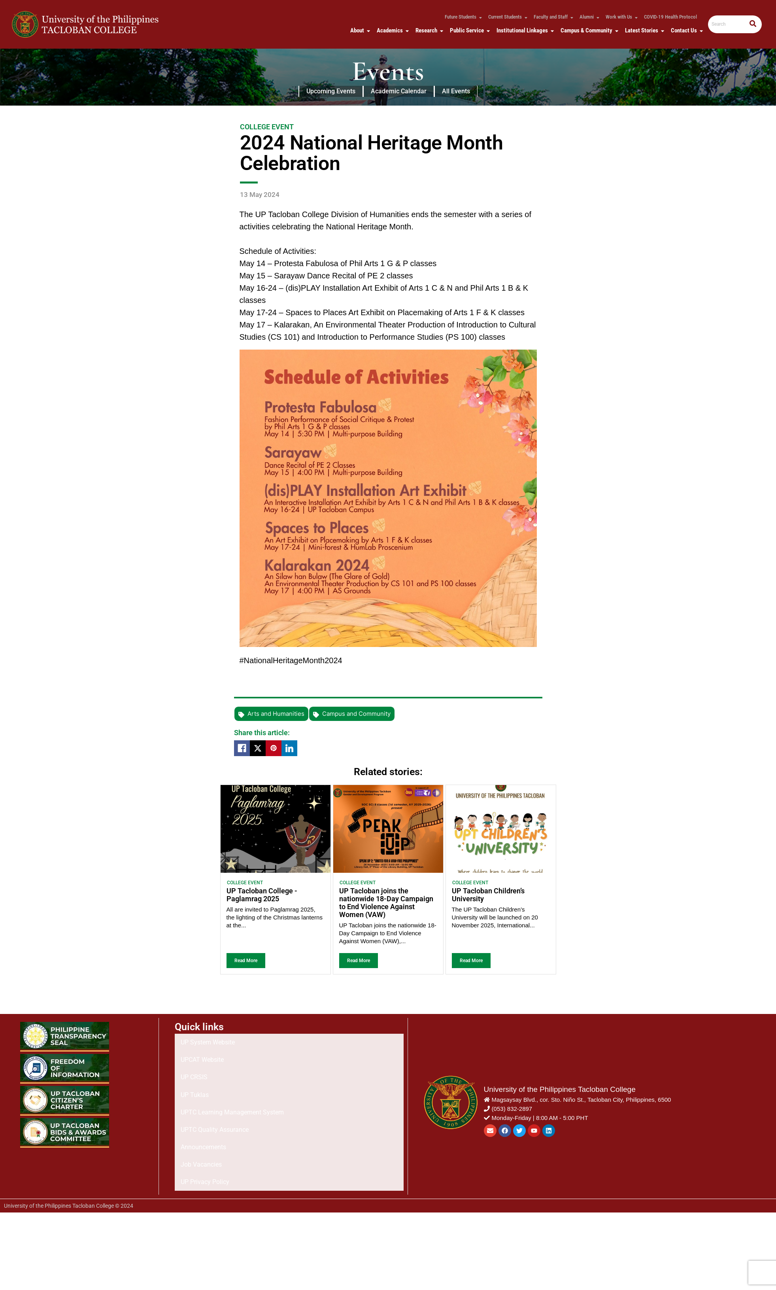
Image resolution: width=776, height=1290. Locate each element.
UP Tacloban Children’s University (488, 895)
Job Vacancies (201, 1123)
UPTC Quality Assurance (215, 1101)
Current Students (506, 17)
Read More (245, 960)
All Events (456, 91)
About (358, 30)
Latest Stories (643, 30)
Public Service (468, 30)
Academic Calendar (399, 91)
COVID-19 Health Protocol (670, 17)
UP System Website (208, 1046)
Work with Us (620, 17)
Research (427, 30)
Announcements (203, 1112)
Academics (391, 30)
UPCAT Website (202, 1057)
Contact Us (685, 30)
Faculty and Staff (552, 17)
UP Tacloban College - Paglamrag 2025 (262, 895)
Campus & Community (588, 30)
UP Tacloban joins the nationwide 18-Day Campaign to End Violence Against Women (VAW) (386, 903)
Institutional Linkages (524, 30)
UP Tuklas (195, 1079)
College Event (245, 882)
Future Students (462, 17)
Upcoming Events (330, 91)
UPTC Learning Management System (232, 1090)
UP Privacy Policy (205, 1135)
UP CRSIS (194, 1068)
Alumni (588, 17)
